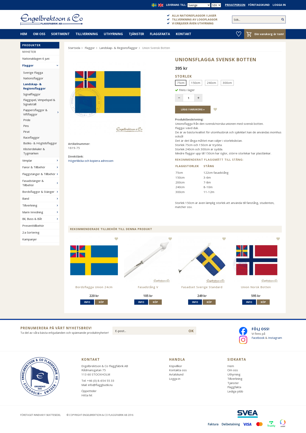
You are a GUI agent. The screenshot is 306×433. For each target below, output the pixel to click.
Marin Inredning (40, 212)
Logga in (279, 5)
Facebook (258, 338)
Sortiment (60, 34)
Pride (26, 120)
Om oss (39, 34)
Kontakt (183, 34)
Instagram (275, 338)
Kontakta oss (178, 370)
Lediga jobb (235, 391)
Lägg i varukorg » (193, 109)
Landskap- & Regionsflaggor (34, 86)
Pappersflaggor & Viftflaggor (41, 112)
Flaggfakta (160, 34)
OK (191, 331)
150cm (195, 83)
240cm (211, 83)
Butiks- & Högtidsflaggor (40, 143)
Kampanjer (29, 239)
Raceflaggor (31, 137)
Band (40, 198)
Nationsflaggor (33, 78)
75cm (180, 83)
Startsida (74, 48)
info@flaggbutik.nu (100, 385)
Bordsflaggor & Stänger (40, 192)
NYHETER (29, 52)
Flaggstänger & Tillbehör (40, 174)
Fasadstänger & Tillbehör (40, 183)
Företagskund (259, 5)
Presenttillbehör (33, 226)
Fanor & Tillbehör (40, 167)
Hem (23, 34)
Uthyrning (113, 34)
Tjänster (136, 34)
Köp (101, 302)
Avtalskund (176, 374)
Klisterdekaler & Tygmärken (34, 151)
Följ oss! (261, 329)
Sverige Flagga (33, 72)
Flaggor (40, 65)
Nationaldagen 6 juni (35, 58)
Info (87, 302)
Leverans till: (176, 5)
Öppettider (89, 391)
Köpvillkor (175, 366)
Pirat (26, 132)
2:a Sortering (30, 232)
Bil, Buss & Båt (40, 219)
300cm (227, 83)
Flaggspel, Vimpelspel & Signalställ (39, 102)
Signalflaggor (32, 94)
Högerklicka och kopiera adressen (90, 161)
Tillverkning (87, 34)
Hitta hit (86, 395)
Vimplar (40, 160)
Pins (26, 126)
